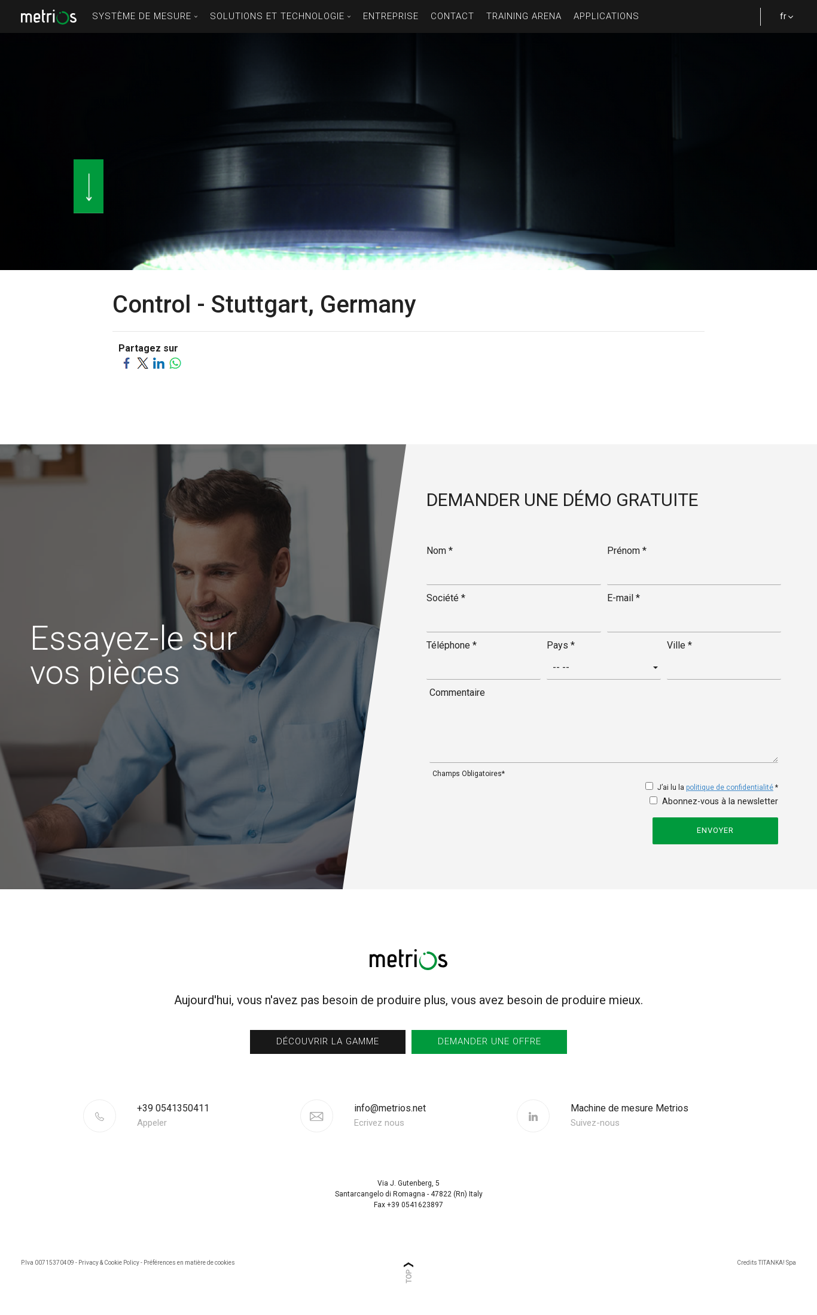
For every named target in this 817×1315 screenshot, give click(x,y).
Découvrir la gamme (327, 1041)
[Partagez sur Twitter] (143, 362)
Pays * (561, 645)
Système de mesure (145, 16)
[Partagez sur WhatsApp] (175, 362)
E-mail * (623, 598)
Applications (606, 16)
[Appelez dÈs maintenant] (217, 1115)
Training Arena (524, 16)
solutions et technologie (280, 16)
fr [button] (781, 22)
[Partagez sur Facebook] (126, 362)
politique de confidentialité (729, 787)
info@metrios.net (390, 1115)
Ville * (679, 645)
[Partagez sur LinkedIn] (159, 362)
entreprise (391, 16)
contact (452, 16)
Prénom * (627, 550)
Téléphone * (451, 645)
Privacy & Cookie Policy (108, 1262)
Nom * (439, 550)
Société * (445, 598)
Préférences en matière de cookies (189, 1262)
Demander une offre (489, 1041)
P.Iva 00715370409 (47, 1262)
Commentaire (457, 692)
